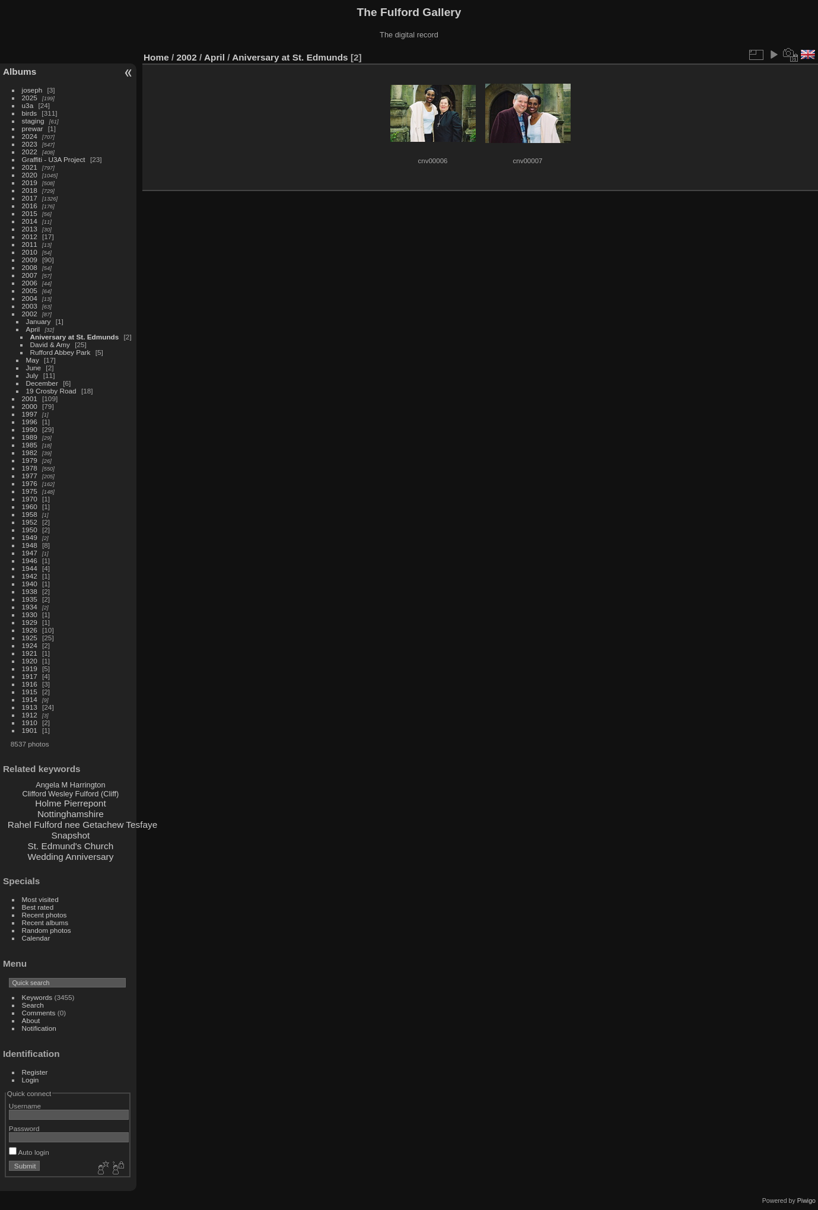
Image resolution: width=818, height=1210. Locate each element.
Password (24, 1128)
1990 (29, 429)
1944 (29, 568)
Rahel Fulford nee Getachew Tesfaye (82, 825)
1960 (29, 506)
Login (30, 1080)
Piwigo (806, 1200)
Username (25, 1106)
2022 (29, 151)
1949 (29, 537)
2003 (29, 306)
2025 (29, 97)
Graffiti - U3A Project (53, 159)
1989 (29, 437)
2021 (29, 167)
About (31, 1020)
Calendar (36, 938)
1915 (29, 691)
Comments (39, 1013)
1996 (29, 421)
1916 (29, 684)
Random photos (46, 930)
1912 (29, 715)
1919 (29, 668)
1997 (29, 414)
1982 (29, 452)
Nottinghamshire (70, 814)
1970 (29, 499)
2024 (29, 136)
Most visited (40, 899)
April (33, 329)
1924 (29, 645)
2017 (29, 198)
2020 (29, 175)
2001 (29, 398)
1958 (29, 514)
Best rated (38, 907)
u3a (28, 105)
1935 (29, 599)
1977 (29, 475)
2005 (29, 290)
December (42, 383)
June (34, 367)
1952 (29, 522)
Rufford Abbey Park (60, 352)
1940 (29, 583)
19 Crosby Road (51, 391)
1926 (29, 630)
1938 (29, 591)
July (32, 375)
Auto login (29, 1152)
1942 (29, 576)
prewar (32, 128)
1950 (29, 529)
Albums (19, 71)
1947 (29, 553)
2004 (29, 298)
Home (156, 57)
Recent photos (44, 915)
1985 (29, 445)
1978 (29, 468)
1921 (29, 653)
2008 (29, 267)
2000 (29, 406)
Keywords (37, 997)
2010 (29, 252)
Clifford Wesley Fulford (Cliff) (70, 793)
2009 (29, 259)
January (38, 321)
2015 (29, 213)
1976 (29, 483)
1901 (29, 730)
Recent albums (45, 922)
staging (33, 121)
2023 (29, 144)
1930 (29, 614)
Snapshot (70, 835)
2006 (29, 283)
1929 (29, 622)
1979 (29, 460)
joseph (32, 90)
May (32, 360)
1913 (29, 707)
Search (33, 1005)
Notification (39, 1028)
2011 (29, 244)
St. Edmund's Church (71, 846)
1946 (29, 560)
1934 (29, 607)
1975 (29, 491)
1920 (29, 661)
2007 (29, 275)
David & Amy (50, 344)
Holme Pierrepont (70, 803)
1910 (29, 722)
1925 (29, 637)
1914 (29, 699)
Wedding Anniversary (70, 857)
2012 (29, 236)
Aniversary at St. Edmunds (74, 337)
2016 (29, 205)
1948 (29, 545)
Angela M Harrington (70, 784)
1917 (29, 676)
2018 (29, 190)
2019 (29, 182)
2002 (29, 313)
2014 (29, 221)
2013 (29, 229)
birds (29, 113)
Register (35, 1072)
